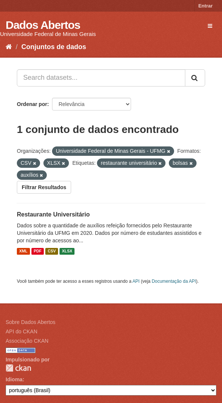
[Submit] (195, 78)
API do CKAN (21, 331)
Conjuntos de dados (53, 47)
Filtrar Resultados (44, 187)
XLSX (67, 251)
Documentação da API (174, 281)
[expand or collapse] (210, 25)
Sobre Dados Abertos (30, 322)
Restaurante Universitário (53, 214)
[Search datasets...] (101, 78)
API (136, 281)
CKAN (18, 368)
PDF (38, 251)
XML (23, 251)
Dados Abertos (43, 25)
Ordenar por (32, 104)
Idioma (14, 379)
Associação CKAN (27, 341)
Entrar (205, 6)
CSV (52, 251)
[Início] (9, 47)
